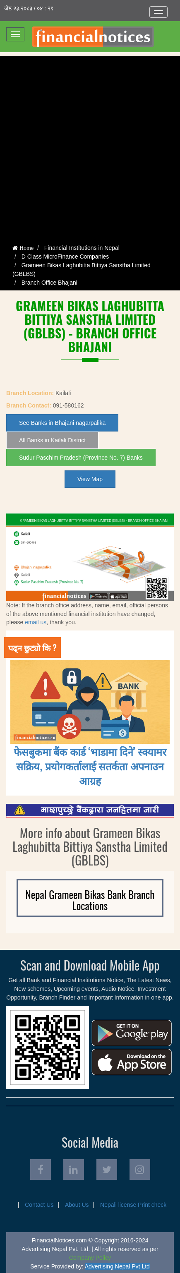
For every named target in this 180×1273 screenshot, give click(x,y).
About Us (77, 1204)
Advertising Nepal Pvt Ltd (117, 1266)
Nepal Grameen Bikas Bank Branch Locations (90, 900)
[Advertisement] (90, 146)
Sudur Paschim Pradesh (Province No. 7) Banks (81, 457)
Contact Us (39, 1204)
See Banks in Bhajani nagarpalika (62, 423)
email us (35, 622)
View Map (90, 479)
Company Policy (90, 1257)
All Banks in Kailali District (52, 440)
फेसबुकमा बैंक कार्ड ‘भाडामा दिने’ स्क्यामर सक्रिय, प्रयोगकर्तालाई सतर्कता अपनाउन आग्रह (90, 765)
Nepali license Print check (133, 1204)
